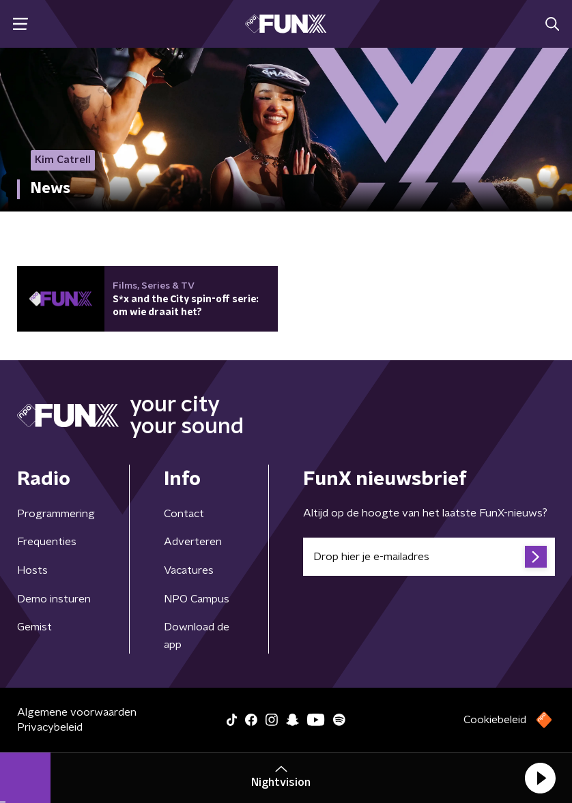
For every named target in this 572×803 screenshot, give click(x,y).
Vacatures (189, 570)
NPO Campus (196, 599)
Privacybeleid (50, 727)
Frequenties (46, 541)
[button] (540, 778)
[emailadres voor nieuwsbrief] (429, 557)
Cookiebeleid (494, 719)
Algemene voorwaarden (77, 712)
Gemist (34, 627)
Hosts (32, 570)
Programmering (56, 513)
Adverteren (193, 541)
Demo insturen (54, 599)
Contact (184, 513)
